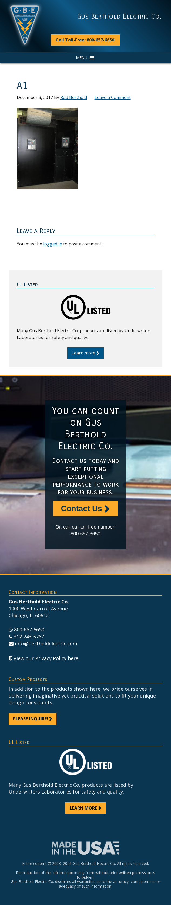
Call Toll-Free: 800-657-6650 (85, 40)
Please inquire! (30, 719)
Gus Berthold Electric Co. (119, 16)
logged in (52, 244)
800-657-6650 (29, 629)
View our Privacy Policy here (46, 658)
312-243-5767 (29, 636)
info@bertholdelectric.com (46, 643)
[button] (81, 57)
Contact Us (81, 508)
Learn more (83, 353)
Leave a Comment (113, 97)
